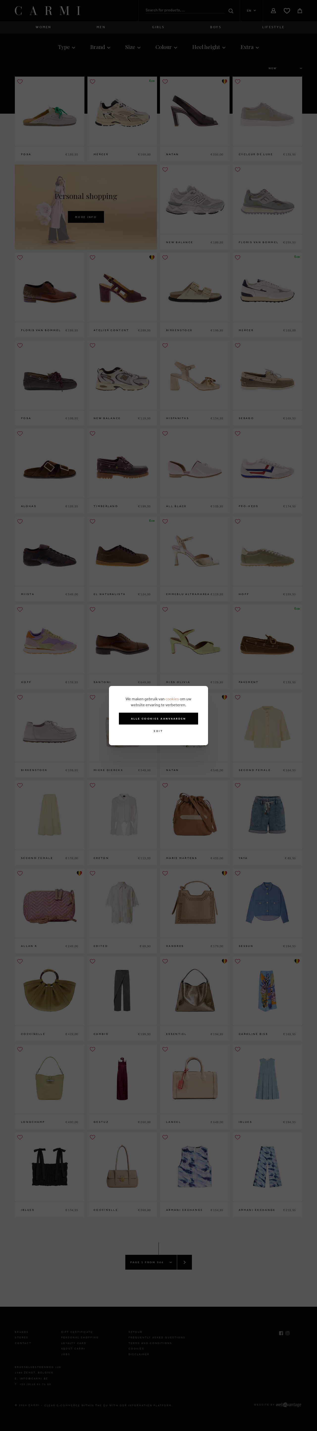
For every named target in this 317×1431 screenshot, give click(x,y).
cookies (172, 698)
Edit (158, 731)
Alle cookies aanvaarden (158, 718)
